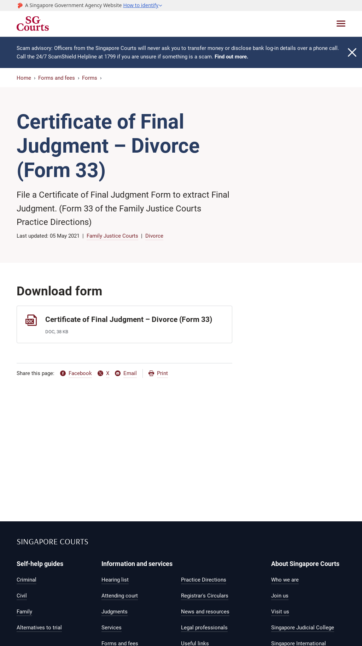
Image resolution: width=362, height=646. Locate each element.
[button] (143, 5)
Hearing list (115, 580)
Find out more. (231, 56)
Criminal (26, 580)
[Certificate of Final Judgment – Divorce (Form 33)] (124, 324)
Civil (22, 596)
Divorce (154, 236)
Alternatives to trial (39, 627)
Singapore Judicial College (302, 627)
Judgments (114, 611)
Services (111, 627)
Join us (279, 596)
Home (24, 78)
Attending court (119, 596)
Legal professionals (204, 627)
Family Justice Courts (112, 236)
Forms (89, 78)
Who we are (285, 580)
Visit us (280, 611)
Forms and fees (56, 78)
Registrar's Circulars (204, 596)
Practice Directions (203, 580)
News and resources (205, 611)
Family (24, 611)
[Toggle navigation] (341, 23)
